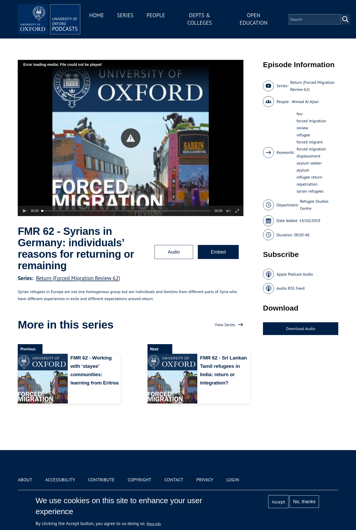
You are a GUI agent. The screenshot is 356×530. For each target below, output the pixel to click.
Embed (218, 252)
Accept (278, 502)
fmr (300, 113)
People (155, 15)
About (25, 480)
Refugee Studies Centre (314, 205)
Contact (173, 480)
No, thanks (304, 501)
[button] (130, 138)
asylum (303, 170)
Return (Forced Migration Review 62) (78, 278)
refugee (303, 134)
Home (96, 15)
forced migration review (311, 124)
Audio (174, 252)
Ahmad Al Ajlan (305, 101)
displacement (308, 156)
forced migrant (310, 141)
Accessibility (60, 480)
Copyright (139, 480)
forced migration (311, 149)
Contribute (101, 480)
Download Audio (300, 328)
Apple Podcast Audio (295, 274)
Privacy (204, 480)
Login (232, 480)
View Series (225, 324)
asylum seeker (309, 163)
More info (154, 523)
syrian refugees (310, 191)
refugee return (309, 177)
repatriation (307, 184)
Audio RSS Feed (290, 288)
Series (125, 15)
